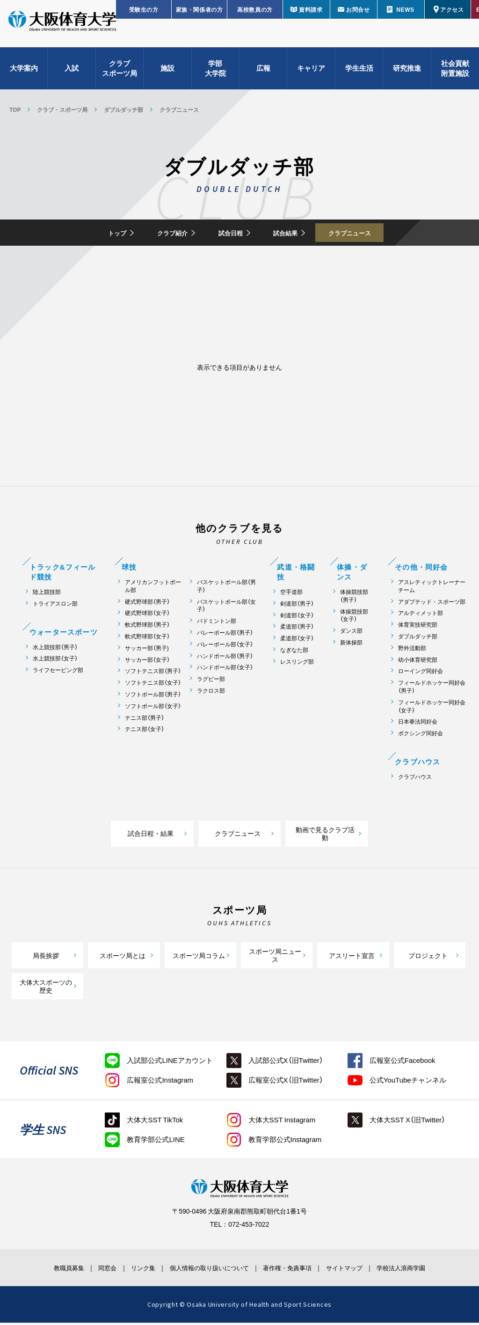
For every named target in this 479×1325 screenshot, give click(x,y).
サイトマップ (362, 1270)
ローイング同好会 (420, 674)
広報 (263, 75)
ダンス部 (351, 633)
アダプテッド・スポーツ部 (431, 604)
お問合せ (358, 9)
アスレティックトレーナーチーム (431, 589)
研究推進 (407, 75)
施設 (167, 75)
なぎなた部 (294, 653)
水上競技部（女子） (55, 661)
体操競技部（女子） (354, 618)
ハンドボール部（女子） (225, 670)
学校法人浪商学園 (429, 1270)
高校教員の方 (255, 9)
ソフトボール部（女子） (153, 709)
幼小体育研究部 (417, 662)
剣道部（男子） (297, 606)
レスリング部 (297, 664)
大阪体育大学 (62, 29)
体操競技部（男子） (354, 599)
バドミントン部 (216, 624)
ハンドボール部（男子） (225, 658)
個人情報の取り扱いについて (206, 1270)
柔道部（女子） (297, 641)
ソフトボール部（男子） (153, 697)
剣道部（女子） (297, 618)
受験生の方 (144, 9)
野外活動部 (412, 651)
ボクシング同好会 (420, 736)
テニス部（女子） (144, 732)
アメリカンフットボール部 (153, 589)
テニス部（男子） (144, 720)
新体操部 (351, 645)
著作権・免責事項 (296, 1270)
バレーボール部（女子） (225, 647)
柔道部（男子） (297, 629)
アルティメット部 (420, 616)
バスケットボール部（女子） (226, 608)
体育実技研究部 (417, 627)
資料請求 (310, 9)
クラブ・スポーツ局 (62, 109)
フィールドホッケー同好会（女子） (431, 709)
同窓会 (87, 1270)
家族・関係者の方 (199, 9)
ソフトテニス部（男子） (153, 674)
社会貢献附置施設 (455, 75)
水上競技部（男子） (55, 649)
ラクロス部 (211, 693)
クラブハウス (415, 779)
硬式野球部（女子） (147, 616)
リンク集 (130, 1270)
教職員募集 (40, 1270)
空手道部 (291, 595)
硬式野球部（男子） (147, 604)
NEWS (405, 9)
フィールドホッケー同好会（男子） (431, 689)
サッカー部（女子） (147, 662)
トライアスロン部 (55, 606)
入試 (72, 75)
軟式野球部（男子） (147, 627)
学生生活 (359, 75)
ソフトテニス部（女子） (153, 685)
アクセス (452, 9)
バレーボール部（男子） (225, 635)
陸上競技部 (47, 595)
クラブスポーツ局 (119, 75)
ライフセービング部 (58, 673)
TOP (15, 109)
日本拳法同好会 (417, 724)
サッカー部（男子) (147, 651)
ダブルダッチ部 (123, 109)
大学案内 (24, 75)
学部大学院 (215, 75)
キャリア (311, 75)
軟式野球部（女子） (147, 639)
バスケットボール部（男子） (226, 589)
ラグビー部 (211, 682)
